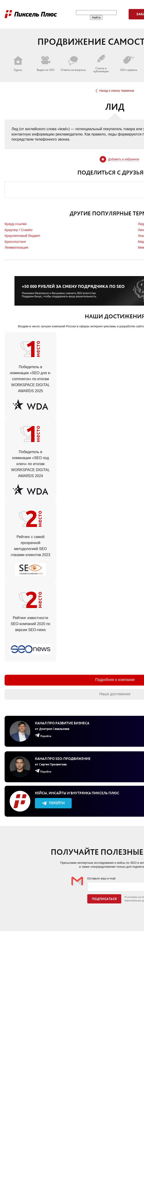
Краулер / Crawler (19, 230)
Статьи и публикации (101, 63)
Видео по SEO (45, 63)
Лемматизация (16, 247)
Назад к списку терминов (115, 91)
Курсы (18, 63)
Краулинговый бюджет (22, 236)
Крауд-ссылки (15, 224)
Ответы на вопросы (73, 63)
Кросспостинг (15, 242)
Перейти (53, 803)
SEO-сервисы (128, 63)
